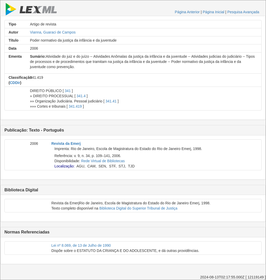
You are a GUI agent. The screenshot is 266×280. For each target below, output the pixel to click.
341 (68, 91)
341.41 (111, 101)
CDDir (15, 83)
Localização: (64, 166)
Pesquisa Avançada (243, 12)
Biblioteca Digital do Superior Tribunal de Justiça (138, 208)
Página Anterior (187, 12)
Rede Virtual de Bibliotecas (103, 161)
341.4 (81, 96)
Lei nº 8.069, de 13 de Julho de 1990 (81, 245)
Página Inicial (213, 12)
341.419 (75, 106)
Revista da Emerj (66, 143)
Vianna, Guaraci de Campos (53, 32)
